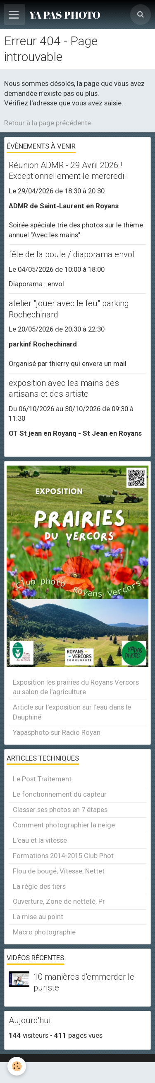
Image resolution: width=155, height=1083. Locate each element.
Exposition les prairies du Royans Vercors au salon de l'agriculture (76, 687)
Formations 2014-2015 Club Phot (63, 855)
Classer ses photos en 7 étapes (60, 809)
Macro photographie (44, 932)
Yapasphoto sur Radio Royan (56, 732)
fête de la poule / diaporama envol (71, 254)
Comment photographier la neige (64, 825)
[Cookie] (16, 1066)
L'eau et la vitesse (40, 840)
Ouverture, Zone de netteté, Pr (59, 901)
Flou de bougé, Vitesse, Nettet (59, 871)
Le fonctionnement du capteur (60, 794)
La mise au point (38, 916)
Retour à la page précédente (47, 123)
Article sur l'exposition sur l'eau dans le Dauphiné (72, 712)
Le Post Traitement (42, 779)
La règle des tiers (39, 886)
